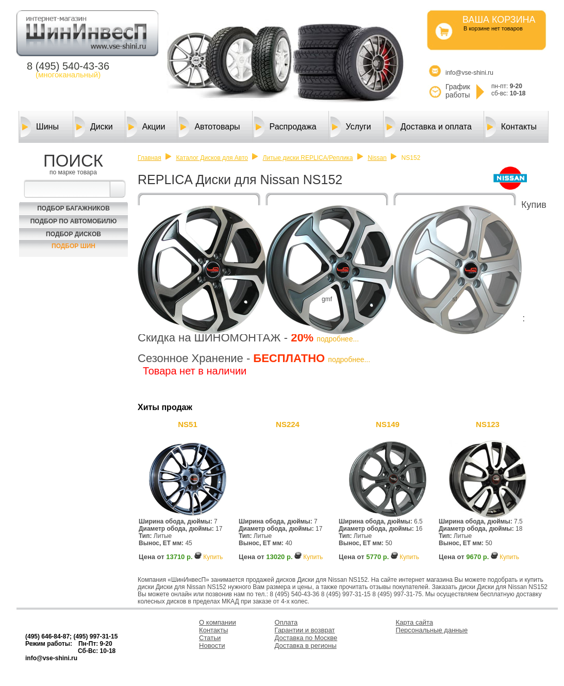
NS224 (288, 424)
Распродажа (285, 127)
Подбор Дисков (73, 234)
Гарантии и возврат (305, 630)
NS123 (488, 424)
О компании (217, 622)
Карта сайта (414, 622)
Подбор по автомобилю (73, 221)
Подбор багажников (73, 208)
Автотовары (209, 127)
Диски (94, 127)
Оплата (286, 622)
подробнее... (338, 339)
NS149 (388, 424)
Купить (213, 557)
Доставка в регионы (306, 645)
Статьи (210, 638)
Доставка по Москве (306, 638)
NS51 (187, 424)
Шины (40, 127)
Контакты (511, 127)
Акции (146, 127)
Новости (212, 645)
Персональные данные (432, 630)
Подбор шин (73, 246)
